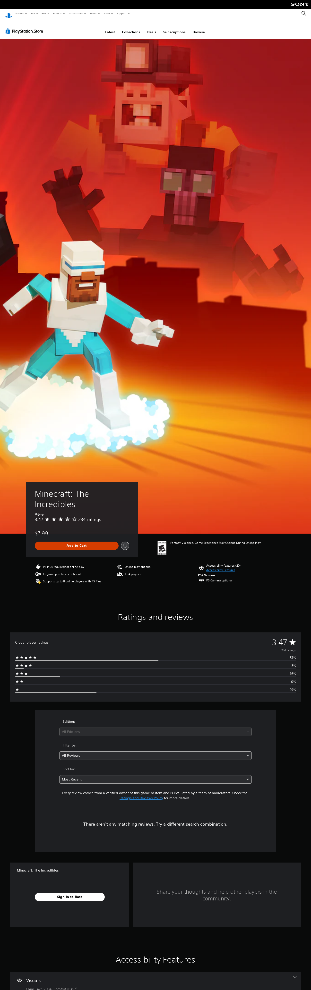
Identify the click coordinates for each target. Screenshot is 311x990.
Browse (199, 27)
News (93, 13)
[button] (220, 565)
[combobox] (155, 727)
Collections (131, 27)
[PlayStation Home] (8, 13)
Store (106, 13)
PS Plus (57, 13)
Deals (151, 27)
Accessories (76, 13)
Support (121, 13)
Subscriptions (174, 27)
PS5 (32, 13)
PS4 (43, 13)
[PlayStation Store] (25, 26)
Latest (110, 27)
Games (19, 13)
